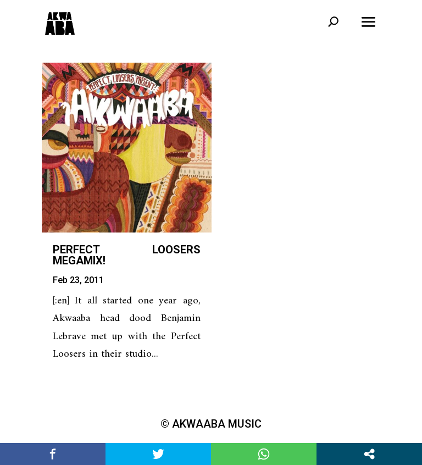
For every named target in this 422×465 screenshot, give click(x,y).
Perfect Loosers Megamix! (127, 255)
